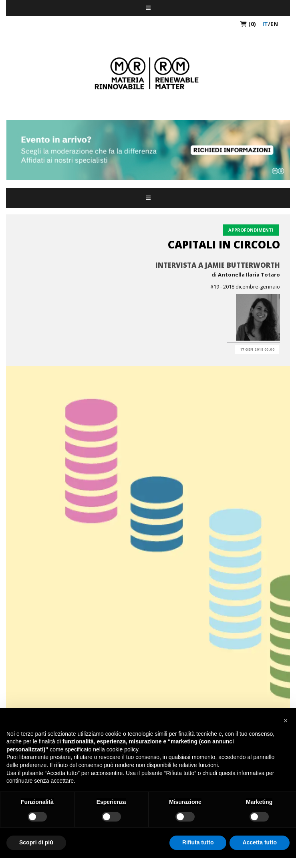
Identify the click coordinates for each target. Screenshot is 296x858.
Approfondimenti (251, 230)
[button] (285, 720)
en (274, 24)
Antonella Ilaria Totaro (249, 274)
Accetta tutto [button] (259, 842)
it (265, 24)
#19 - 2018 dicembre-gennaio (245, 286)
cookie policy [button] (122, 749)
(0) (248, 24)
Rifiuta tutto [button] (198, 842)
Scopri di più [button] (36, 842)
